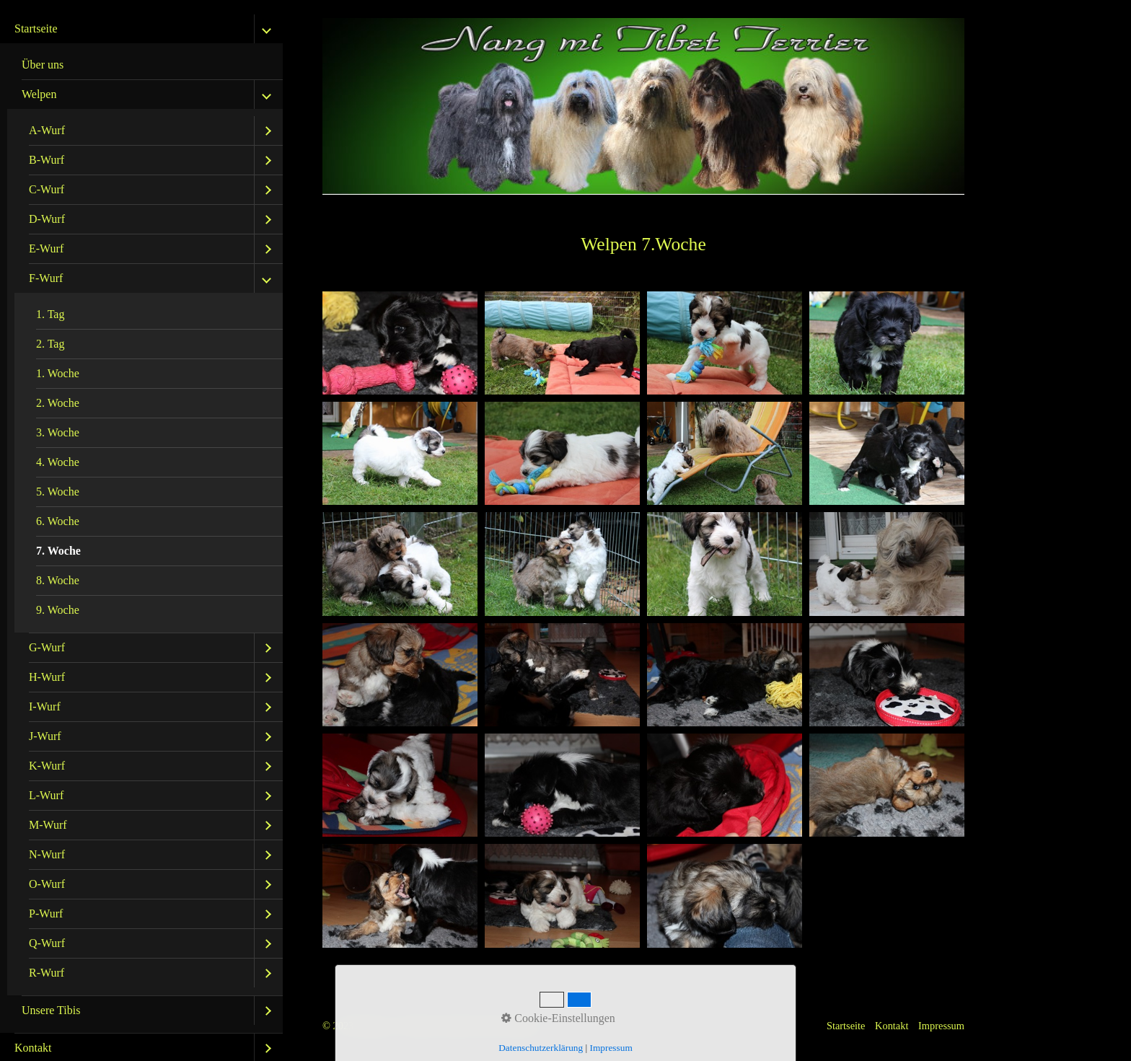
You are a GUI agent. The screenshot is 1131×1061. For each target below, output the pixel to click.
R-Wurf (46, 973)
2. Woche (57, 403)
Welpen (39, 94)
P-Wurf (46, 913)
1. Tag (50, 314)
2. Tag (50, 344)
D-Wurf (47, 219)
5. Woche (57, 491)
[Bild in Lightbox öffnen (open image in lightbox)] (400, 343)
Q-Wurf (47, 943)
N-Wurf (47, 854)
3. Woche (57, 432)
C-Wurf (46, 189)
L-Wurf (46, 795)
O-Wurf (47, 884)
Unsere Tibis (51, 1010)
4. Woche (57, 462)
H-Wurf (47, 677)
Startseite (36, 28)
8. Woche (57, 580)
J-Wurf (45, 736)
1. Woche (57, 373)
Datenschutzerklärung (540, 1047)
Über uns (42, 64)
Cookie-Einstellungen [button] (558, 1018)
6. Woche (57, 521)
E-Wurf (46, 248)
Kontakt (891, 1025)
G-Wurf (47, 647)
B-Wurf (46, 160)
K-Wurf (47, 766)
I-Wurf (45, 706)
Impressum (941, 1025)
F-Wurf (46, 278)
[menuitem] (141, 524)
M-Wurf (48, 825)
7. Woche (58, 551)
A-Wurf (47, 130)
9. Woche (57, 610)
